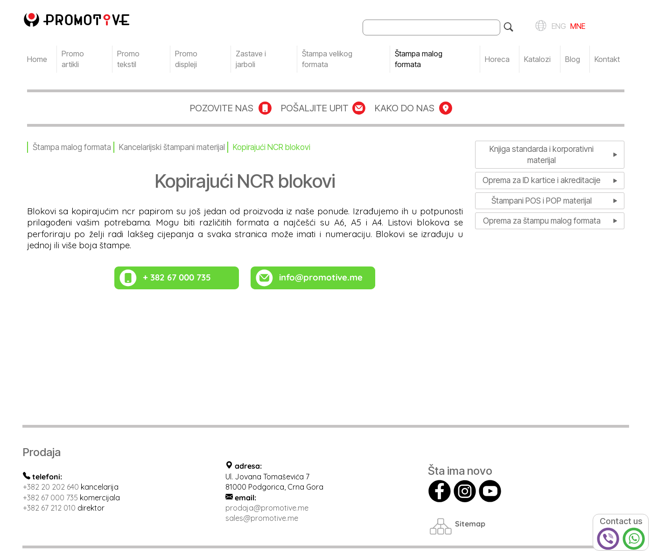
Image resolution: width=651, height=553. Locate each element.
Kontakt (607, 59)
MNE (576, 25)
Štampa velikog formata (327, 59)
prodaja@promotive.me (266, 507)
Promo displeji (186, 59)
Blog (572, 59)
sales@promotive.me (261, 518)
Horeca (497, 59)
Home (37, 59)
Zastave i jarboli (251, 59)
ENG (557, 25)
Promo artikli (73, 59)
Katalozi (537, 59)
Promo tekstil (128, 59)
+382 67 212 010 (49, 507)
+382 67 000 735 (50, 497)
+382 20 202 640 (51, 487)
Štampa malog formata (418, 59)
